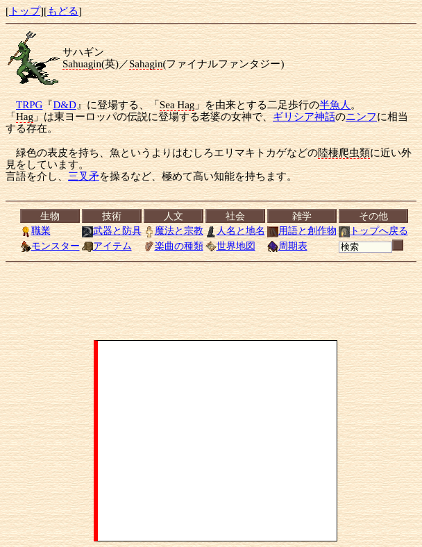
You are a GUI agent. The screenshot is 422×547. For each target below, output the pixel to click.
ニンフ (361, 116)
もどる (62, 11)
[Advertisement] (217, 441)
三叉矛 (83, 176)
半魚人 (335, 104)
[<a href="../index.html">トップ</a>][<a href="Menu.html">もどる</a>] (214, 231)
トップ (24, 11)
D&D (64, 104)
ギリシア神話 (304, 116)
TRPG (29, 104)
